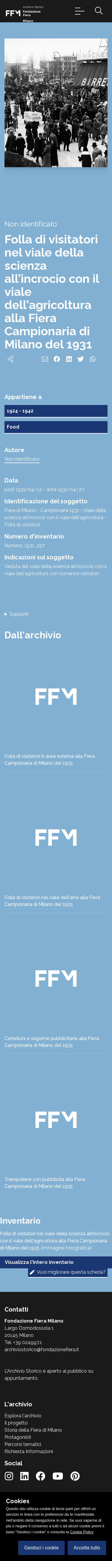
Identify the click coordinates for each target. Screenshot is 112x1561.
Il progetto (16, 1423)
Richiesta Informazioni (28, 1451)
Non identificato (22, 459)
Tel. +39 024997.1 (23, 1342)
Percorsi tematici (22, 1444)
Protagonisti (17, 1437)
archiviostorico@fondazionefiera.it (41, 1349)
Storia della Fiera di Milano (33, 1430)
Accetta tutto (87, 1547)
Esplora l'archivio (22, 1416)
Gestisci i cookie (41, 1547)
